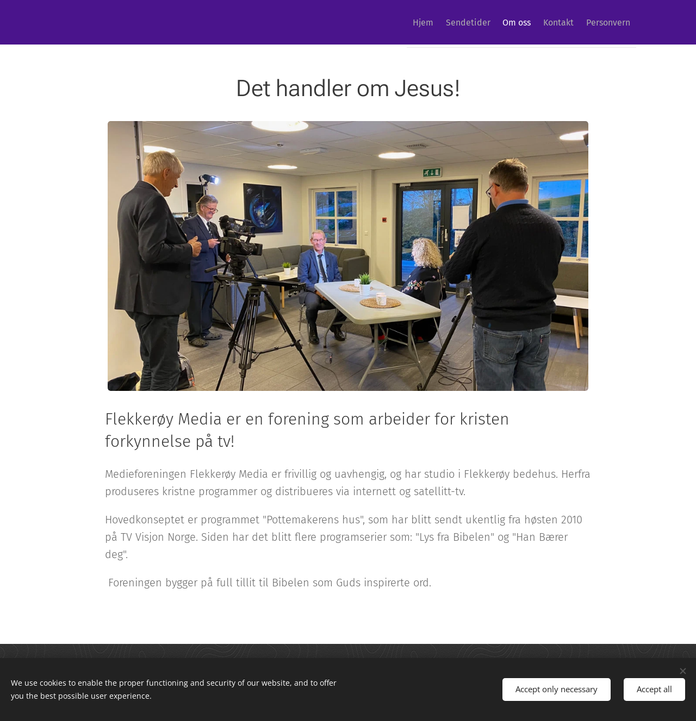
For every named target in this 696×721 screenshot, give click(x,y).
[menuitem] (390, 22)
